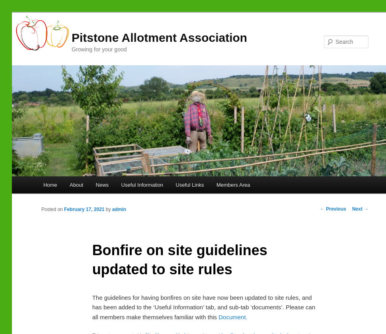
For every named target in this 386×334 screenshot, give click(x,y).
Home (50, 185)
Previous (333, 209)
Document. (233, 317)
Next (360, 209)
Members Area (233, 185)
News (102, 185)
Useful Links (190, 185)
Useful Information (142, 185)
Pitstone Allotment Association (159, 37)
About (76, 185)
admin (119, 209)
